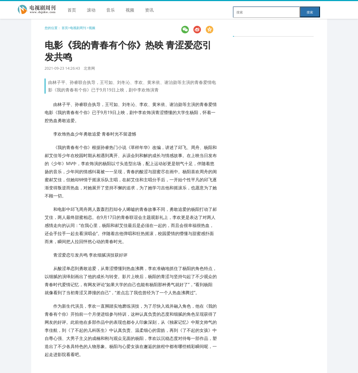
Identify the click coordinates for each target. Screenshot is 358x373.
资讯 (149, 10)
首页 (72, 10)
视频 (130, 10)
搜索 (310, 12)
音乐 (110, 10)
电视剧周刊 (78, 28)
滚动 (91, 10)
